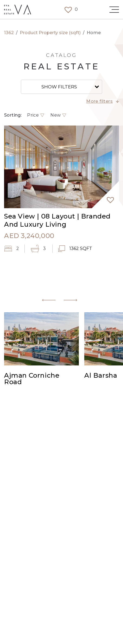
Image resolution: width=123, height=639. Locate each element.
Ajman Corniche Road (31, 379)
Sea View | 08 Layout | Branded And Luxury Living (57, 220)
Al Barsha (100, 375)
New (55, 115)
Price (33, 115)
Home (94, 33)
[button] (108, 197)
